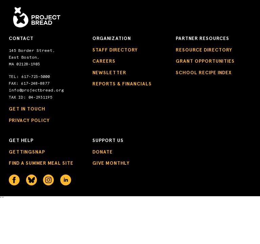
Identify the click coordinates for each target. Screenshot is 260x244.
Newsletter (109, 73)
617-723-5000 (35, 76)
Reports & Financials (122, 84)
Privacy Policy (29, 120)
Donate (102, 152)
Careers (103, 61)
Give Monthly (111, 163)
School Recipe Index (204, 73)
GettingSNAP (27, 152)
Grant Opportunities (205, 61)
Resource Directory (204, 50)
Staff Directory (115, 50)
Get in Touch (27, 109)
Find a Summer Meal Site (41, 163)
